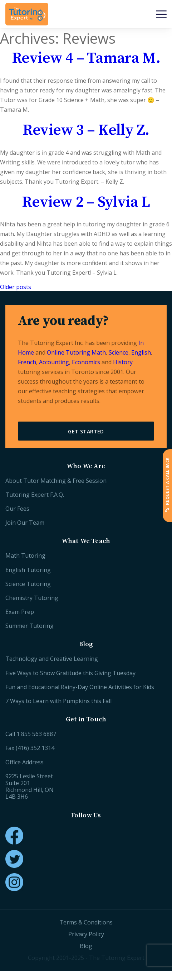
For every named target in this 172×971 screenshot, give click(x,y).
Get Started (86, 431)
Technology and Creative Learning (51, 659)
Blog (86, 946)
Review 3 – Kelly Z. (86, 130)
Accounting (54, 362)
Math (99, 352)
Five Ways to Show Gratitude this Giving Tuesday (70, 673)
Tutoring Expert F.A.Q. (34, 495)
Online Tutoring (69, 352)
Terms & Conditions (86, 922)
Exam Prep (19, 612)
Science (118, 352)
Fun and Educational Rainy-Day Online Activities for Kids (79, 687)
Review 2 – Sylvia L (86, 202)
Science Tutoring (28, 584)
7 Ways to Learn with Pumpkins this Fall (58, 701)
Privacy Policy (86, 934)
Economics (86, 362)
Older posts (15, 287)
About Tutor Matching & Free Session (56, 481)
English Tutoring (28, 570)
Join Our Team (24, 523)
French (27, 362)
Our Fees (17, 509)
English (141, 352)
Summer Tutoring (29, 626)
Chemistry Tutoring (31, 598)
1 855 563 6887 (36, 734)
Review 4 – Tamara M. (86, 58)
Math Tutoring (25, 555)
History (123, 362)
